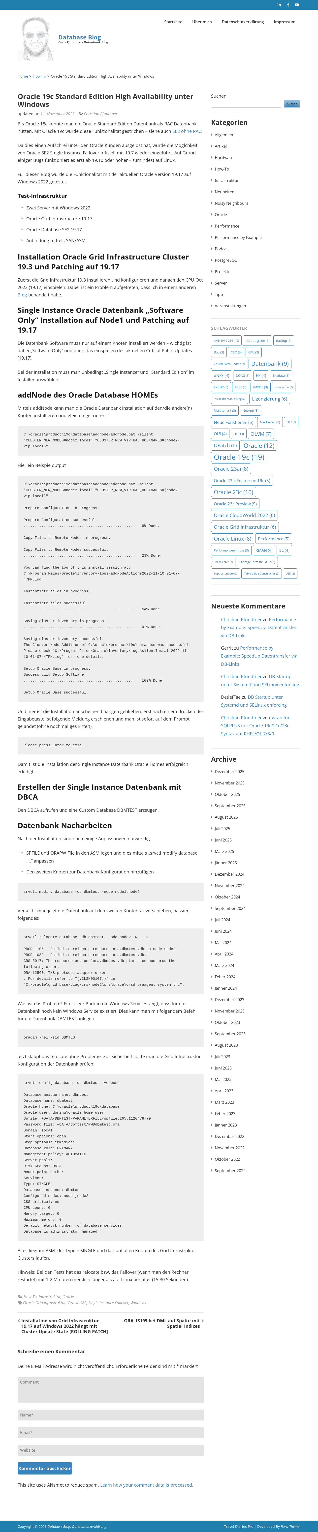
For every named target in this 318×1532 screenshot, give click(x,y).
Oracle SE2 (77, 1302)
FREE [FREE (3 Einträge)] (241, 387)
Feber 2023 (225, 1113)
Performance (227, 226)
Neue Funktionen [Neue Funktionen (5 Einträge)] (233, 422)
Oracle (68, 1297)
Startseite (173, 22)
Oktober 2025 (227, 794)
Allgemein (224, 135)
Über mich (202, 22)
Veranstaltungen (230, 306)
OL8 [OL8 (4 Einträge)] (220, 433)
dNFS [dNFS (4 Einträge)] (221, 375)
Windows (138, 1302)
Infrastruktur (50, 1297)
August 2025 (226, 817)
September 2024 (230, 908)
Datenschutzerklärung (243, 22)
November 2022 (230, 1148)
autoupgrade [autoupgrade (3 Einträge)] (257, 340)
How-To (30, 1297)
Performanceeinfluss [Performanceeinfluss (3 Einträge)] (231, 550)
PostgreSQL (226, 260)
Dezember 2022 (229, 1136)
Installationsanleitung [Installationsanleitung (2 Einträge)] (229, 399)
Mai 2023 (223, 1079)
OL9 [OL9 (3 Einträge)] (238, 434)
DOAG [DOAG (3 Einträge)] (242, 375)
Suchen (218, 96)
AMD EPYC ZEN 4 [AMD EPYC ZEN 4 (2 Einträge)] (226, 340)
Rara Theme (290, 1526)
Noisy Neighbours (231, 203)
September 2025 (230, 806)
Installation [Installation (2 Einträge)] (284, 387)
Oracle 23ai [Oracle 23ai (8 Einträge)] (231, 468)
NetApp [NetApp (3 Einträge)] (250, 410)
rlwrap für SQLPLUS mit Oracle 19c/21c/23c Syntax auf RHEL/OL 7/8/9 (255, 726)
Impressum (284, 22)
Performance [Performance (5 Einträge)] (273, 539)
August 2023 (226, 1045)
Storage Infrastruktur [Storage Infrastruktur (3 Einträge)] (257, 562)
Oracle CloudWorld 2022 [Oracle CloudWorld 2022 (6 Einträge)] (244, 515)
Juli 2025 (222, 828)
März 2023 (224, 1102)
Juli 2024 (222, 920)
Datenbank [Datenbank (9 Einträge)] (270, 364)
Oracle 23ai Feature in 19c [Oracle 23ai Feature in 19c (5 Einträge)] (242, 480)
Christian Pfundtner (100, 113)
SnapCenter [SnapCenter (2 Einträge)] (223, 562)
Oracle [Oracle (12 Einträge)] (259, 445)
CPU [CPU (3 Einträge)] (253, 352)
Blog (22, 295)
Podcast (222, 249)
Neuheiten (224, 192)
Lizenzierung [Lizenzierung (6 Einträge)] (269, 399)
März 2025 (224, 851)
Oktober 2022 (227, 1159)
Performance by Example (238, 237)
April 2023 (224, 1091)
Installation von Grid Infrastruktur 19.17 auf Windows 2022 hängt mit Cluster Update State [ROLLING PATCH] (64, 1326)
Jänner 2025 (226, 863)
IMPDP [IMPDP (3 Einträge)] (260, 387)
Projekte (222, 271)
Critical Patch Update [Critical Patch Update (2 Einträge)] (229, 364)
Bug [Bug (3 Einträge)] (219, 352)
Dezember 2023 (229, 999)
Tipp (219, 294)
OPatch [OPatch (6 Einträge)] (225, 445)
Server (221, 283)
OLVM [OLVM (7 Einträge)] (261, 433)
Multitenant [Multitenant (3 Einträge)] (225, 410)
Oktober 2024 (227, 897)
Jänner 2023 (226, 1125)
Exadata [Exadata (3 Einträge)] (281, 375)
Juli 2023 (222, 1056)
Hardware (224, 157)
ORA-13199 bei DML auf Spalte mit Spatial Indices (162, 1323)
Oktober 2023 (227, 1022)
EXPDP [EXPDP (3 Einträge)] (221, 387)
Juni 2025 (223, 840)
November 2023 (230, 1011)
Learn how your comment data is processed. (146, 1485)
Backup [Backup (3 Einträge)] (283, 340)
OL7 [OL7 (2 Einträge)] (291, 422)
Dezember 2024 (229, 874)
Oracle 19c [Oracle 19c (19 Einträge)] (239, 457)
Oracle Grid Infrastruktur (44, 1302)
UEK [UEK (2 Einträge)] (290, 573)
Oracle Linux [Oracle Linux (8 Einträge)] (232, 538)
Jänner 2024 (226, 988)
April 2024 (224, 954)
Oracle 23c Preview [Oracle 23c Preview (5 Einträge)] (235, 504)
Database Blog (79, 37)
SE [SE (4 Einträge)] (284, 550)
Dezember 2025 (229, 771)
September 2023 (230, 1034)
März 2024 (224, 965)
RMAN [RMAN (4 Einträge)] (264, 550)
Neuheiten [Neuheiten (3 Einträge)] (270, 422)
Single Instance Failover (108, 1302)
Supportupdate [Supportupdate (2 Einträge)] (225, 573)
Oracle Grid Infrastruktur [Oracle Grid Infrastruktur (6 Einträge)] (245, 527)
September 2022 (230, 1170)
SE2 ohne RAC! (187, 131)
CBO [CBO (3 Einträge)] (236, 352)
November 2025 (230, 783)
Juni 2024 (223, 931)
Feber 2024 (225, 977)
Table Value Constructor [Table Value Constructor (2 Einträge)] (261, 573)
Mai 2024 (223, 942)
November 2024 (230, 885)
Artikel (221, 146)
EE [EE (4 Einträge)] (261, 375)
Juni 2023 (223, 1068)
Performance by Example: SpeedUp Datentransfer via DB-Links (258, 627)
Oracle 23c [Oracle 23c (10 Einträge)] (233, 492)
